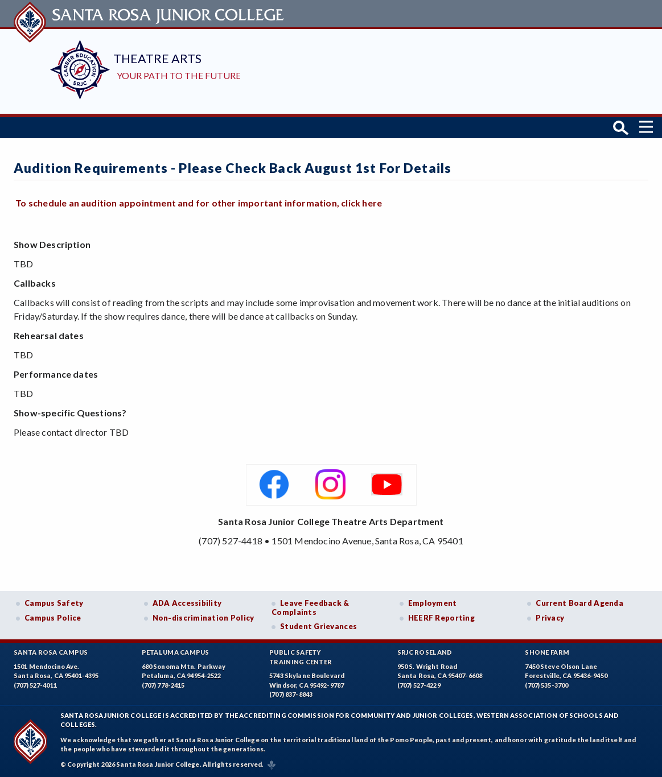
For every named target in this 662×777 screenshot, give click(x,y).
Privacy (550, 617)
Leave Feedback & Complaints (310, 607)
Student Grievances (318, 626)
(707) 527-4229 (419, 685)
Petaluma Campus (175, 652)
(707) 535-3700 (546, 685)
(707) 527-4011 (35, 685)
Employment (432, 602)
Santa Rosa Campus (51, 652)
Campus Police (52, 617)
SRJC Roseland (425, 652)
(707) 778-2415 (163, 685)
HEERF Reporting (441, 617)
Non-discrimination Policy (203, 617)
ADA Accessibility (187, 602)
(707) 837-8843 (291, 694)
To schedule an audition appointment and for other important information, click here (198, 202)
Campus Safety (54, 602)
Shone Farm (547, 652)
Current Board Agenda (579, 602)
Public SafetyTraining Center (300, 657)
